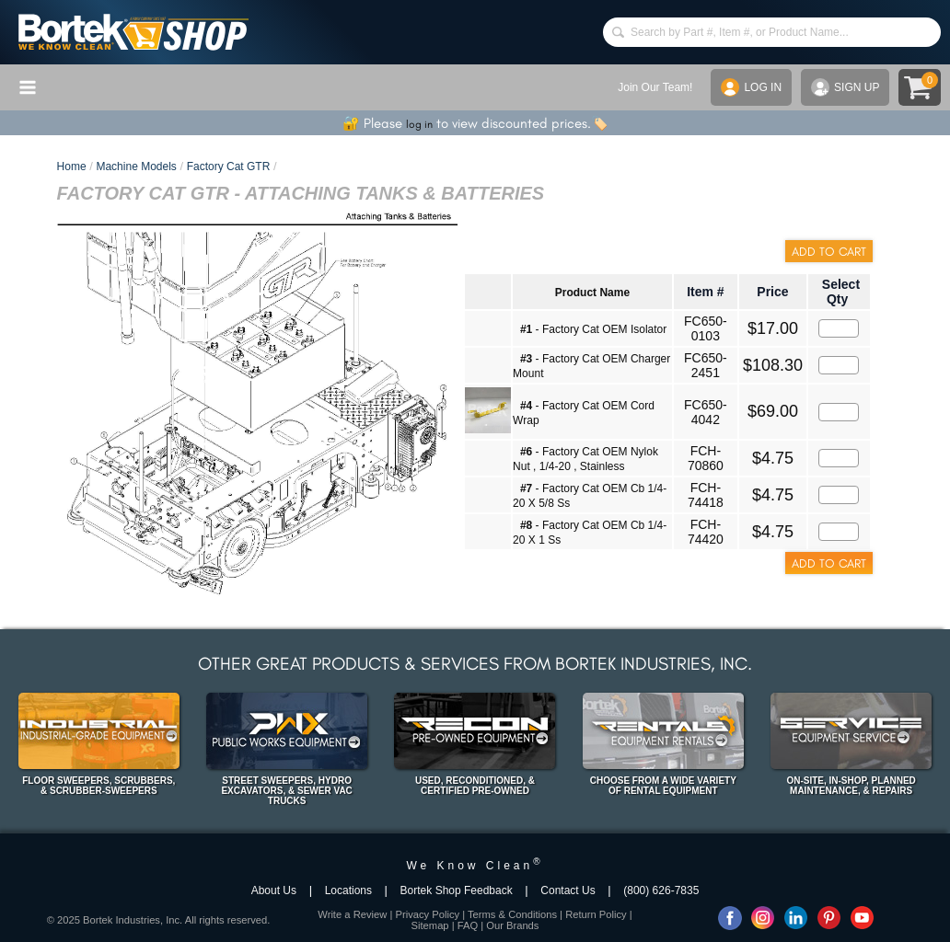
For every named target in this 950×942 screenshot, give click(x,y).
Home (72, 166)
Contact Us (567, 890)
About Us (273, 890)
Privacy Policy (427, 914)
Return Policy (596, 914)
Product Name (592, 292)
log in (419, 124)
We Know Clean (474, 865)
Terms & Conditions (512, 914)
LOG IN (751, 87)
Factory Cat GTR (229, 166)
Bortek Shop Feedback (456, 890)
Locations (348, 890)
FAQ (468, 925)
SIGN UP (845, 87)
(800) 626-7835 (661, 890)
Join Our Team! (655, 87)
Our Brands (512, 925)
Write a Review (352, 914)
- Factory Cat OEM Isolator (593, 329)
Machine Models (136, 166)
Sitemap (430, 925)
